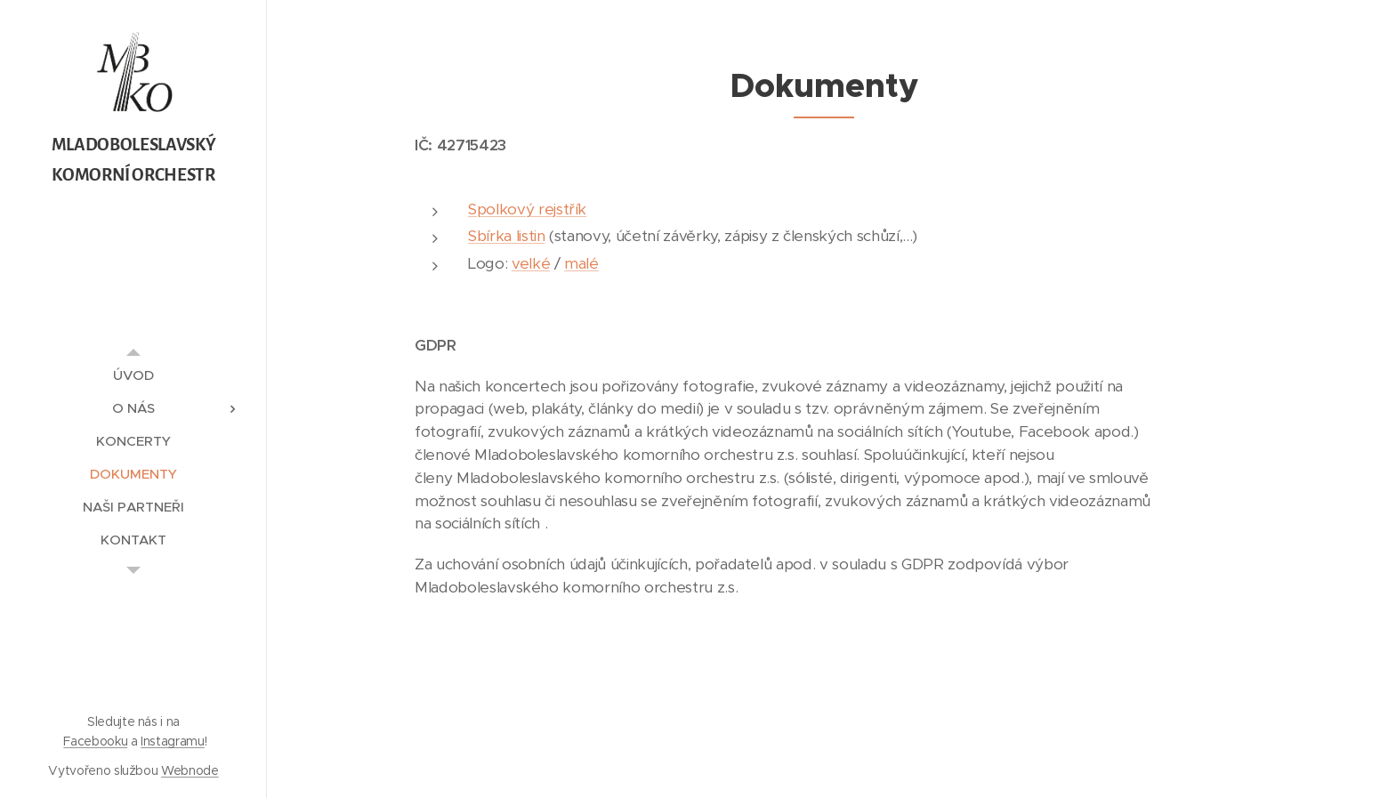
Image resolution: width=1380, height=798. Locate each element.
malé (581, 263)
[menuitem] (133, 375)
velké (530, 263)
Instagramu (173, 741)
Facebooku (95, 741)
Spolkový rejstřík (527, 209)
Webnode (190, 770)
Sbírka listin (506, 236)
